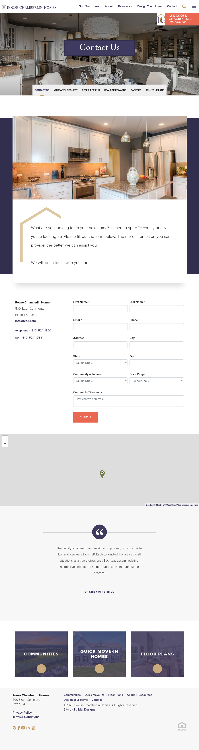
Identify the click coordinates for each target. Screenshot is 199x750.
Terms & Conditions (26, 717)
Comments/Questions (87, 392)
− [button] (5, 444)
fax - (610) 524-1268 (28, 337)
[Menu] (194, 6)
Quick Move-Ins (94, 695)
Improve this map (190, 505)
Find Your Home (89, 6)
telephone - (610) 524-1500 (33, 330)
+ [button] (5, 438)
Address (78, 338)
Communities (72, 695)
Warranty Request (66, 90)
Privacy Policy (22, 713)
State (76, 356)
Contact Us (42, 90)
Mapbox (160, 505)
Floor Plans (115, 695)
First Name (81, 302)
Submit (85, 417)
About (109, 6)
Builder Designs (84, 709)
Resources (125, 6)
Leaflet (149, 505)
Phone (134, 320)
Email (77, 320)
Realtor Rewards (115, 90)
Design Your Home (149, 6)
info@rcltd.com (25, 321)
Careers (136, 90)
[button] (184, 11)
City (132, 338)
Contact (172, 6)
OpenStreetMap (173, 505)
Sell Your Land (154, 90)
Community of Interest (87, 374)
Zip (132, 356)
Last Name (137, 302)
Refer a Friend (91, 90)
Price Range (137, 374)
